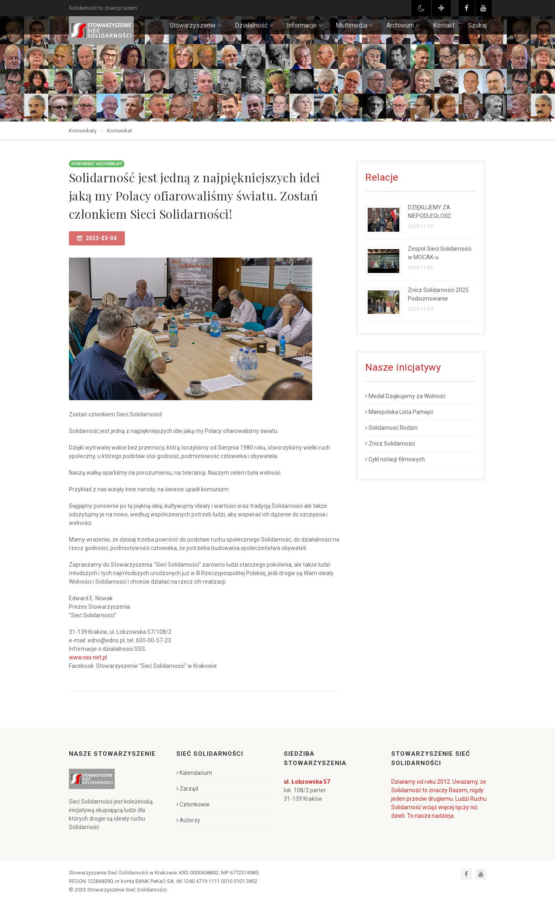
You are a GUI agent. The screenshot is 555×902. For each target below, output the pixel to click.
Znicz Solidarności (390, 443)
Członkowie (193, 804)
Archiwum (403, 25)
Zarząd (187, 788)
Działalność (254, 25)
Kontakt (443, 25)
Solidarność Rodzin (391, 427)
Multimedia (354, 25)
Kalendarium (194, 773)
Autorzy (188, 820)
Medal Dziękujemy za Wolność (405, 396)
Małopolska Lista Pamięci (399, 412)
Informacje (304, 25)
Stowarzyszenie (195, 25)
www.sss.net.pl (88, 657)
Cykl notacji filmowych (395, 459)
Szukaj (477, 25)
